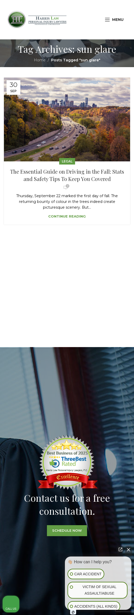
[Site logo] (37, 19)
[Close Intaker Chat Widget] (128, 551)
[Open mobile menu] (114, 19)
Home (40, 60)
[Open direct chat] (120, 549)
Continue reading (67, 216)
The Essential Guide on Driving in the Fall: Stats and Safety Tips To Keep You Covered (67, 175)
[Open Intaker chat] (73, 612)
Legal (67, 161)
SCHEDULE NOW (67, 539)
